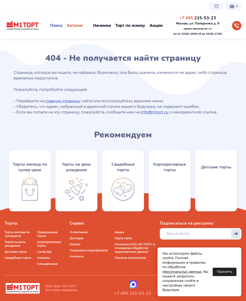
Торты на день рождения (15, 243)
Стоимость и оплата (87, 6)
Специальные (47, 264)
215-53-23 (197, 18)
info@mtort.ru (154, 112)
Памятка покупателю (130, 258)
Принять (224, 272)
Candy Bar (44, 251)
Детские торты (16, 251)
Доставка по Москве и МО (47, 6)
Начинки (43, 258)
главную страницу (63, 101)
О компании (14, 6)
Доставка (76, 238)
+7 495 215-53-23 (132, 293)
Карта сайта (123, 238)
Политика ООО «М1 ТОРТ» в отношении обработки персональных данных (135, 248)
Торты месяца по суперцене (17, 234)
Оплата (75, 244)
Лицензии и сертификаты (89, 250)
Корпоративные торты (49, 243)
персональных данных (182, 272)
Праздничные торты (47, 234)
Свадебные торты (18, 258)
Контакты (115, 6)
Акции (119, 232)
